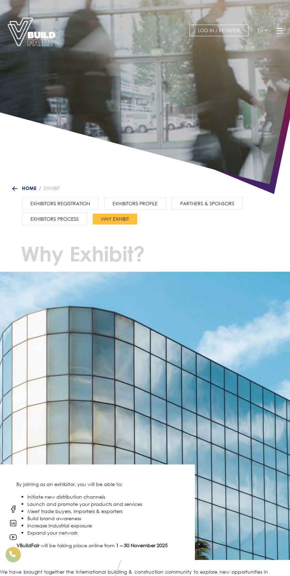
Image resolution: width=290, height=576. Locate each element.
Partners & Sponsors (207, 203)
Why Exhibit (115, 219)
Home (29, 188)
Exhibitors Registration (60, 203)
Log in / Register (219, 30)
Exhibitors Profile (135, 203)
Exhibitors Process (54, 219)
